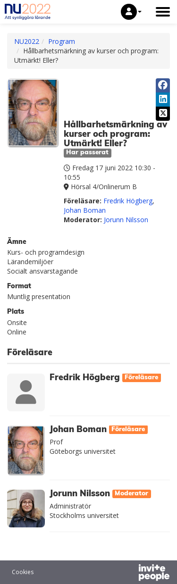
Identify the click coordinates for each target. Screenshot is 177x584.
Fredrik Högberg (127, 200)
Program (61, 41)
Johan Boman (85, 210)
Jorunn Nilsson (126, 219)
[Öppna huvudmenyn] (163, 12)
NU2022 (26, 41)
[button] (131, 12)
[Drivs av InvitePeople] (129, 573)
